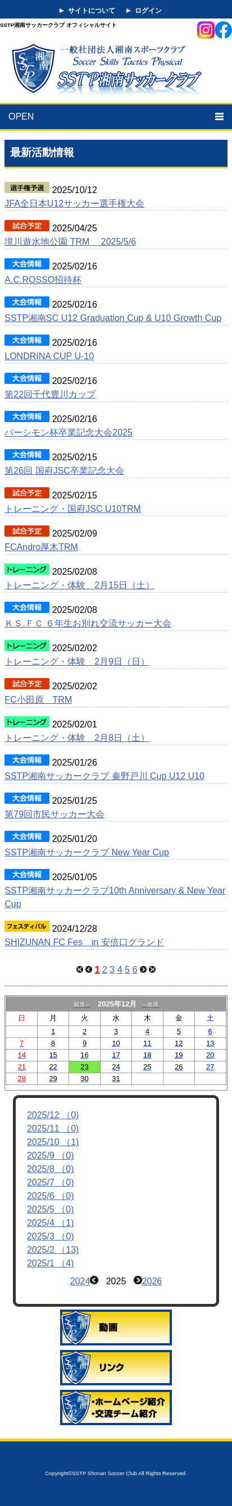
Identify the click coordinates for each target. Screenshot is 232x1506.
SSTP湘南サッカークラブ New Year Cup (86, 852)
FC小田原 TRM (38, 699)
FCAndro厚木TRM (41, 547)
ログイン (148, 11)
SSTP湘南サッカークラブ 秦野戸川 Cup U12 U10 (104, 776)
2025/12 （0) (53, 1115)
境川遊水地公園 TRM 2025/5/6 (70, 241)
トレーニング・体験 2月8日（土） (76, 738)
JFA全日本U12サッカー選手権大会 (74, 203)
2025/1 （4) (50, 1263)
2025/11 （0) (53, 1128)
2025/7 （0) (50, 1182)
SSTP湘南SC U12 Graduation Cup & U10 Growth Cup (112, 318)
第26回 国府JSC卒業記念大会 (64, 470)
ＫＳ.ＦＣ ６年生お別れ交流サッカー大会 (87, 623)
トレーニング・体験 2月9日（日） (76, 661)
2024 (80, 1281)
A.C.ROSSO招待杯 (42, 280)
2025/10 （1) (53, 1142)
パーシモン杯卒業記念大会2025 (68, 432)
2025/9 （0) (50, 1155)
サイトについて (91, 11)
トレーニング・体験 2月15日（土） (79, 585)
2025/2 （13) (53, 1250)
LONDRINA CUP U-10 (49, 356)
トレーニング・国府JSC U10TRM (72, 509)
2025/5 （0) (50, 1209)
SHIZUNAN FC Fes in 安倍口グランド (84, 942)
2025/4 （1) (50, 1223)
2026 (152, 1281)
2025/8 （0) (50, 1169)
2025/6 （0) (50, 1196)
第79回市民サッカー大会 (54, 814)
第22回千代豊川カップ (49, 394)
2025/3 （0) (50, 1236)
